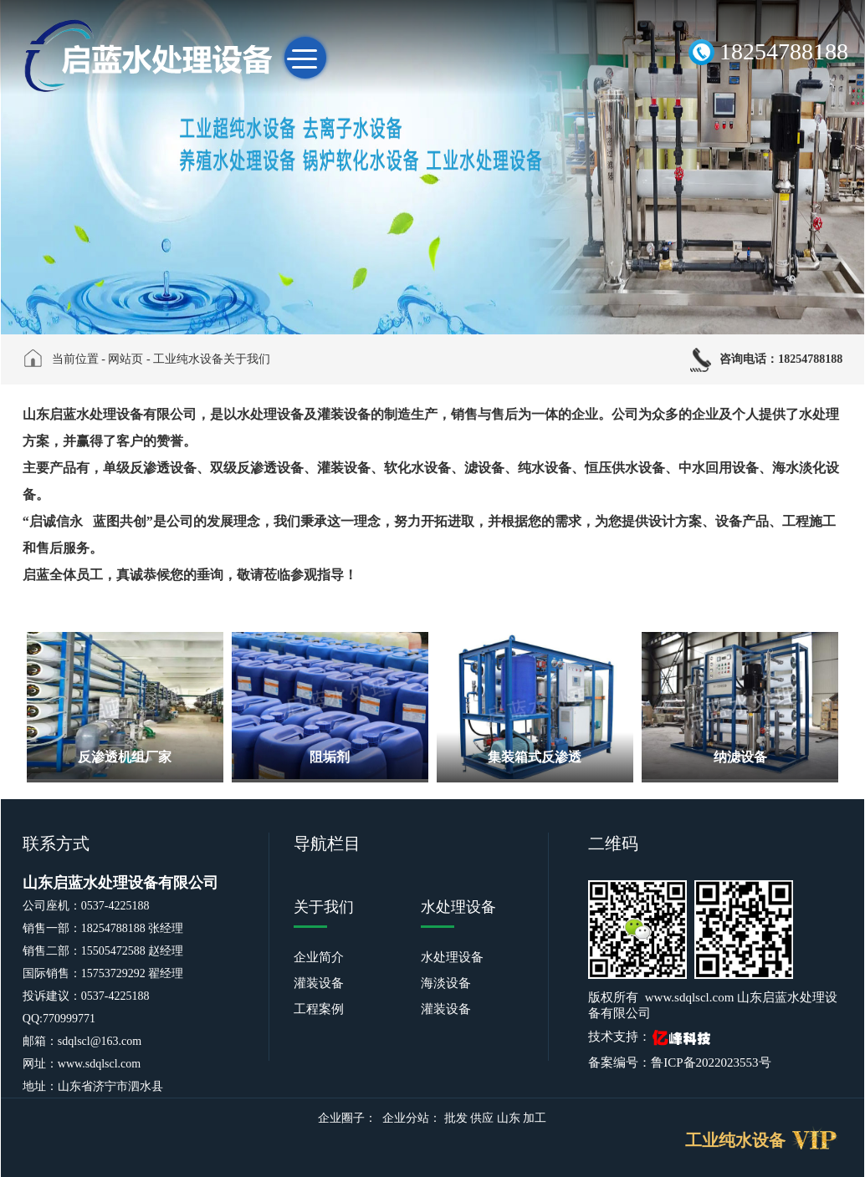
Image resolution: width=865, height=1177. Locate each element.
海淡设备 (446, 983)
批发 (456, 1118)
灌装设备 (319, 983)
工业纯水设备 (735, 1140)
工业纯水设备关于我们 (211, 359)
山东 (508, 1118)
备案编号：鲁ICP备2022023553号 (679, 1062)
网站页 (125, 359)
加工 (534, 1118)
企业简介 (319, 957)
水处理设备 (452, 957)
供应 (482, 1118)
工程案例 (319, 1009)
